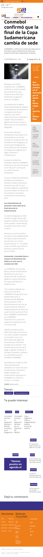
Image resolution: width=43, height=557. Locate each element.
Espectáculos (12, 525)
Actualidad (4, 525)
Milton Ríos (17, 532)
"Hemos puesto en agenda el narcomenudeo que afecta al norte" (37, 174)
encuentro (15, 454)
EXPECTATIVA (33, 469)
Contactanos (33, 519)
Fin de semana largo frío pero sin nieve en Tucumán (35, 445)
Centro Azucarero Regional (18, 542)
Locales (3, 522)
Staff (31, 522)
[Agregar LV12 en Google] (34, 59)
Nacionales (4, 528)
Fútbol (17, 412)
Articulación (33, 484)
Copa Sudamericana (21, 393)
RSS (31, 535)
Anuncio (32, 454)
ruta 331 (17, 522)
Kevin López (17, 536)
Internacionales (12, 528)
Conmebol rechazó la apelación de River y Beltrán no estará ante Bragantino (8, 424)
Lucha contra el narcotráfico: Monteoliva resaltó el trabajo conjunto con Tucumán (35, 491)
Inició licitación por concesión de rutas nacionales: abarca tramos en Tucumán (35, 462)
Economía (4, 531)
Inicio (2, 519)
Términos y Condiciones (6, 549)
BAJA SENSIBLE (8, 412)
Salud (10, 531)
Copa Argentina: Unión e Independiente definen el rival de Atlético (29, 422)
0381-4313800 (14, 553)
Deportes (11, 522)
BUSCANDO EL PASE (30, 412)
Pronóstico (33, 440)
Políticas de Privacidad (18, 549)
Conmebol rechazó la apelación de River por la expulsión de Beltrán (18, 424)
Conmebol (8, 393)
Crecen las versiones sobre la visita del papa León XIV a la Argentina (35, 476)
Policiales (11, 519)
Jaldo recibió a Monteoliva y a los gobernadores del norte (37, 147)
